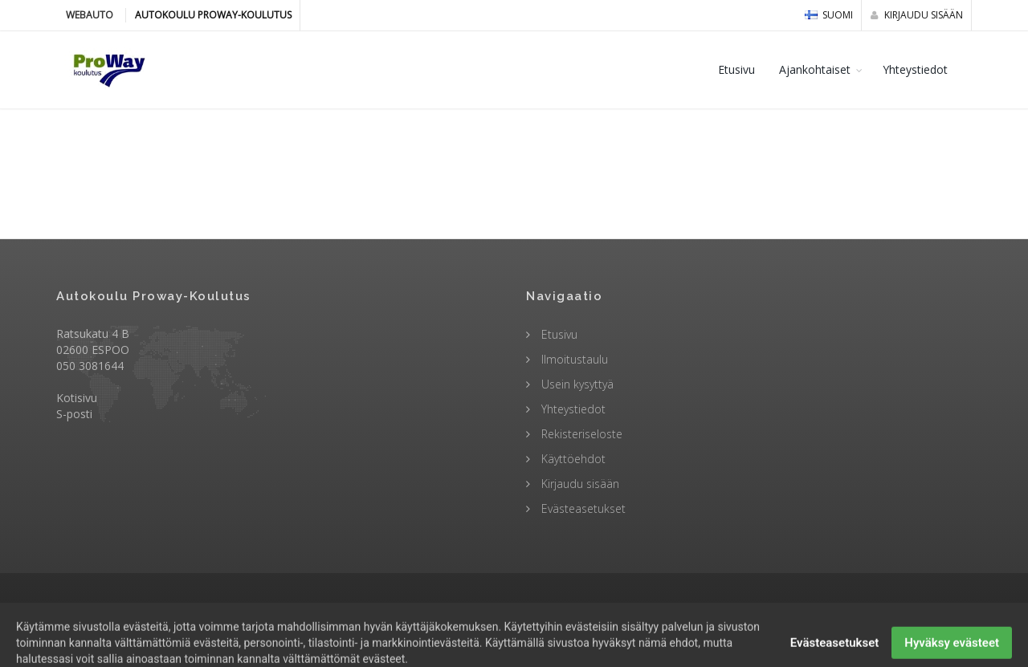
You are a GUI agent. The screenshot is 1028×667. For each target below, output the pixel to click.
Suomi (829, 15)
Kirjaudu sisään (917, 15)
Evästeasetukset (582, 508)
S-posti (74, 413)
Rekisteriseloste (580, 433)
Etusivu (736, 69)
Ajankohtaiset (815, 69)
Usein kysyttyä (576, 384)
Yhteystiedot (915, 69)
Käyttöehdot (572, 458)
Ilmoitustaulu (573, 359)
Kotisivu (76, 397)
